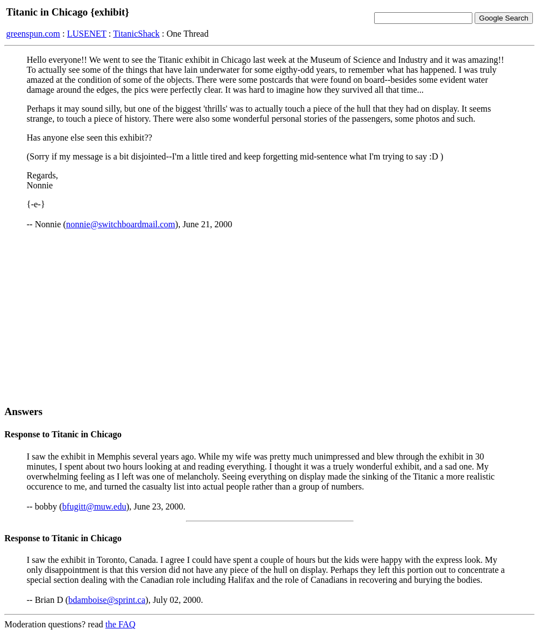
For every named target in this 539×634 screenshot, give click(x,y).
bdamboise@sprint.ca (106, 600)
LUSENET (87, 33)
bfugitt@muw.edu (94, 506)
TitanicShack (136, 33)
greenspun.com (33, 33)
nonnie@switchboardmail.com (120, 224)
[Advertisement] (269, 317)
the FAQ (120, 624)
